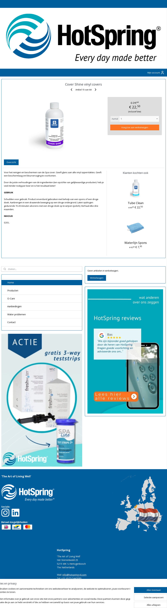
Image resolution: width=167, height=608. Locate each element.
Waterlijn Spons (135, 243)
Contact (11, 322)
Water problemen (16, 314)
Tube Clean (136, 203)
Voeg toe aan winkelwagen (134, 127)
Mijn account (155, 73)
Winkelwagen (96, 277)
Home (10, 282)
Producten (12, 290)
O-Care (11, 298)
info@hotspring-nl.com (74, 574)
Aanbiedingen (14, 306)
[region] (62, 596)
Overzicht (11, 162)
